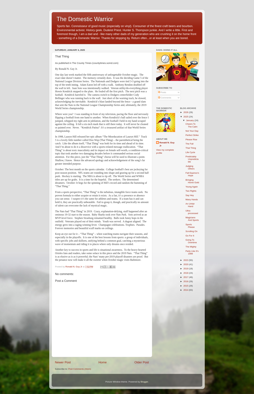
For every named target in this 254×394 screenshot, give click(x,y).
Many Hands (191, 199)
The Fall (189, 144)
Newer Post (63, 362)
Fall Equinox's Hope (192, 174)
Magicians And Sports (192, 218)
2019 (186, 268)
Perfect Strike (192, 135)
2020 (186, 264)
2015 (186, 286)
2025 (186, 116)
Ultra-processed (191, 212)
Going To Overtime (191, 241)
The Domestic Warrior (85, 19)
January (190, 120)
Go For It (189, 235)
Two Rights (190, 191)
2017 (186, 277)
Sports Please (190, 225)
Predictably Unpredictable (191, 159)
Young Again (191, 186)
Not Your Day (191, 131)
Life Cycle (190, 152)
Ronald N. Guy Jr (166, 144)
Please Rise (191, 139)
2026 (186, 112)
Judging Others (190, 167)
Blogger (144, 382)
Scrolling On (191, 231)
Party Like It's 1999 (192, 252)
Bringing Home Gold (192, 181)
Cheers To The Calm (191, 125)
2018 (186, 273)
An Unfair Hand (190, 205)
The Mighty (190, 246)
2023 (186, 260)
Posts (162, 92)
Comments (164, 97)
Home (102, 362)
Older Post (141, 362)
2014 (186, 290)
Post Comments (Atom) (79, 369)
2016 (186, 281)
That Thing (190, 148)
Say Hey (189, 195)
